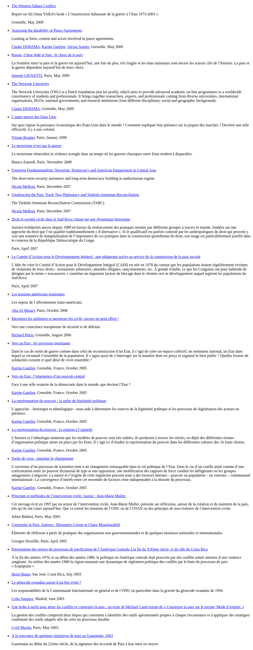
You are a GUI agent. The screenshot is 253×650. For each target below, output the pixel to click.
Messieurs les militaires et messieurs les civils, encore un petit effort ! (65, 319)
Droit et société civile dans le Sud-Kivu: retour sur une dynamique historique (71, 219)
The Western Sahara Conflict (34, 6)
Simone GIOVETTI (27, 76)
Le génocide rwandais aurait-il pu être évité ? (46, 582)
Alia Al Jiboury (23, 310)
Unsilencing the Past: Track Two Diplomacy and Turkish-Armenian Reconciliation (75, 195)
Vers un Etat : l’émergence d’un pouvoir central (48, 376)
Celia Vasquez (22, 599)
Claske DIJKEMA (26, 47)
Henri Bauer (21, 574)
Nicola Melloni (23, 186)
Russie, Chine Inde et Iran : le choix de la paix (47, 55)
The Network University (30, 84)
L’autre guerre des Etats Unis (34, 117)
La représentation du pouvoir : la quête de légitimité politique (59, 401)
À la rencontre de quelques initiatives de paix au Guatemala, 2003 (62, 636)
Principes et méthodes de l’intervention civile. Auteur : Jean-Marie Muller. (69, 496)
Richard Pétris (22, 335)
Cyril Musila (21, 627)
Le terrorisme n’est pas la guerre (36, 146)
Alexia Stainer (78, 47)
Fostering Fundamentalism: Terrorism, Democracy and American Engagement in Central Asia (84, 170)
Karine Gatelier (53, 47)
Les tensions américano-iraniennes (38, 294)
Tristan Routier (23, 137)
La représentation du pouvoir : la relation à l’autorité (52, 430)
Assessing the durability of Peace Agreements (47, 30)
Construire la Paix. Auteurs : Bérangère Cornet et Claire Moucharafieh (66, 525)
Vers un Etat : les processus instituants (41, 343)
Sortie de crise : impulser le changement (42, 458)
